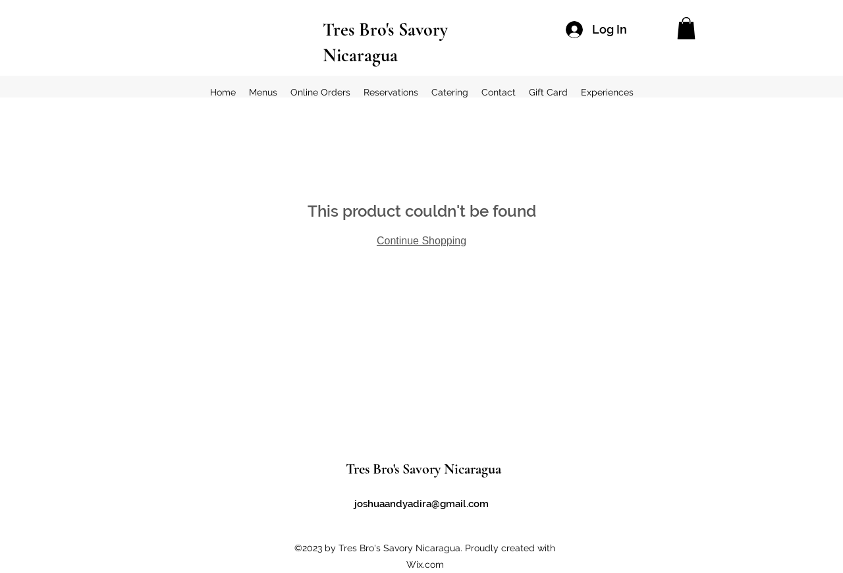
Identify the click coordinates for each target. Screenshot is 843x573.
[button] (686, 28)
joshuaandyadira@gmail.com (421, 504)
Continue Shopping (421, 240)
